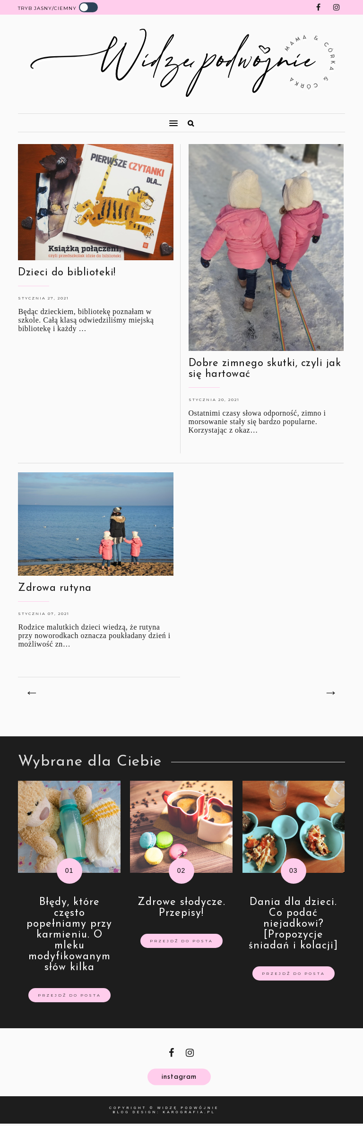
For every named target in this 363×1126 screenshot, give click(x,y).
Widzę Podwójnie (188, 1108)
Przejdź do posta (69, 995)
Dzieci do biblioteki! (67, 272)
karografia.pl (189, 1112)
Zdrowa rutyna (55, 588)
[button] (94, 119)
